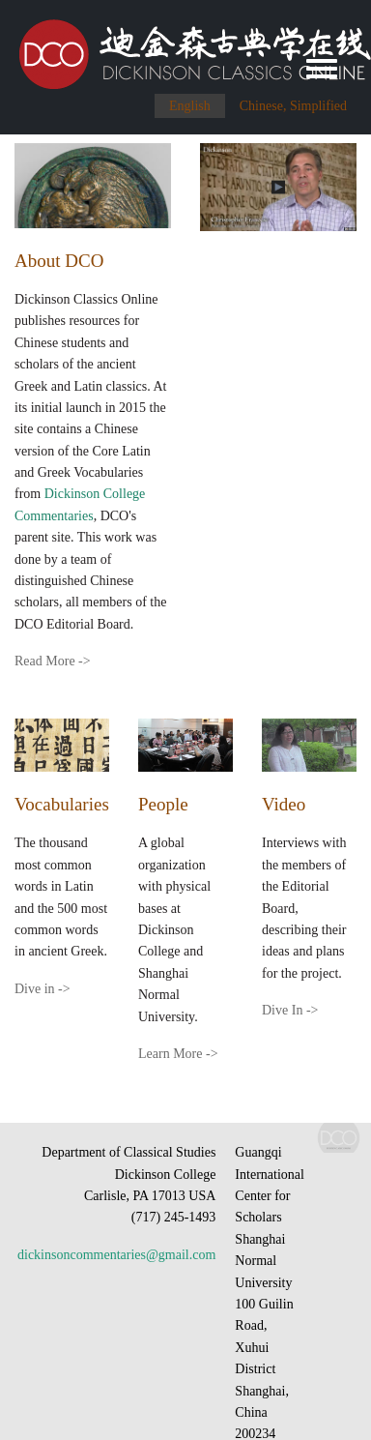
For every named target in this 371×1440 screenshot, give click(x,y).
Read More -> (52, 661)
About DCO (58, 260)
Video (283, 804)
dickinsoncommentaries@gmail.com (116, 1255)
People (163, 804)
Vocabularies (61, 804)
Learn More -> (178, 1053)
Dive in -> (42, 989)
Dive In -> (290, 1010)
